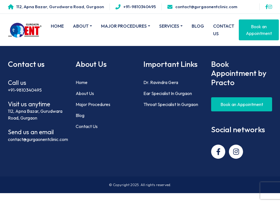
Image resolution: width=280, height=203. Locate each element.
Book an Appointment (259, 30)
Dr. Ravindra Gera (160, 82)
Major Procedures (124, 26)
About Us (85, 93)
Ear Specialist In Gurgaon (167, 93)
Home (57, 26)
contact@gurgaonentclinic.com (38, 139)
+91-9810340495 (25, 90)
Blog (198, 26)
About (81, 26)
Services (169, 26)
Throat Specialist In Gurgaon (170, 104)
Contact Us (223, 29)
